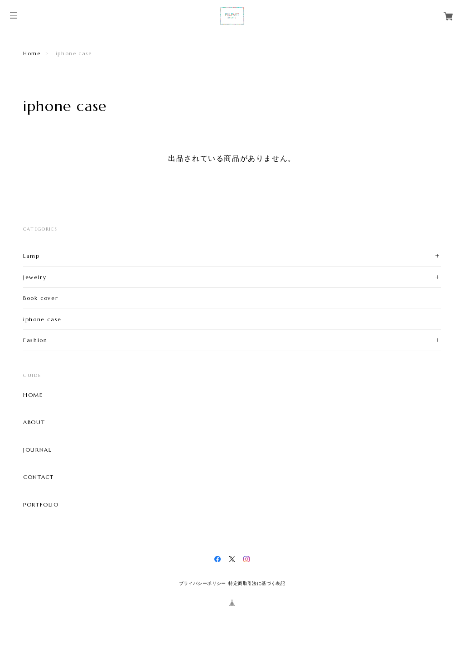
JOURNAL (37, 450)
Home (31, 53)
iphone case (42, 319)
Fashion (35, 340)
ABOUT (34, 422)
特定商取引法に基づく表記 (256, 583)
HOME (33, 395)
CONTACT (38, 477)
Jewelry (34, 277)
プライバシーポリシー (202, 583)
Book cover (40, 298)
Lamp (31, 255)
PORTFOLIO (40, 505)
